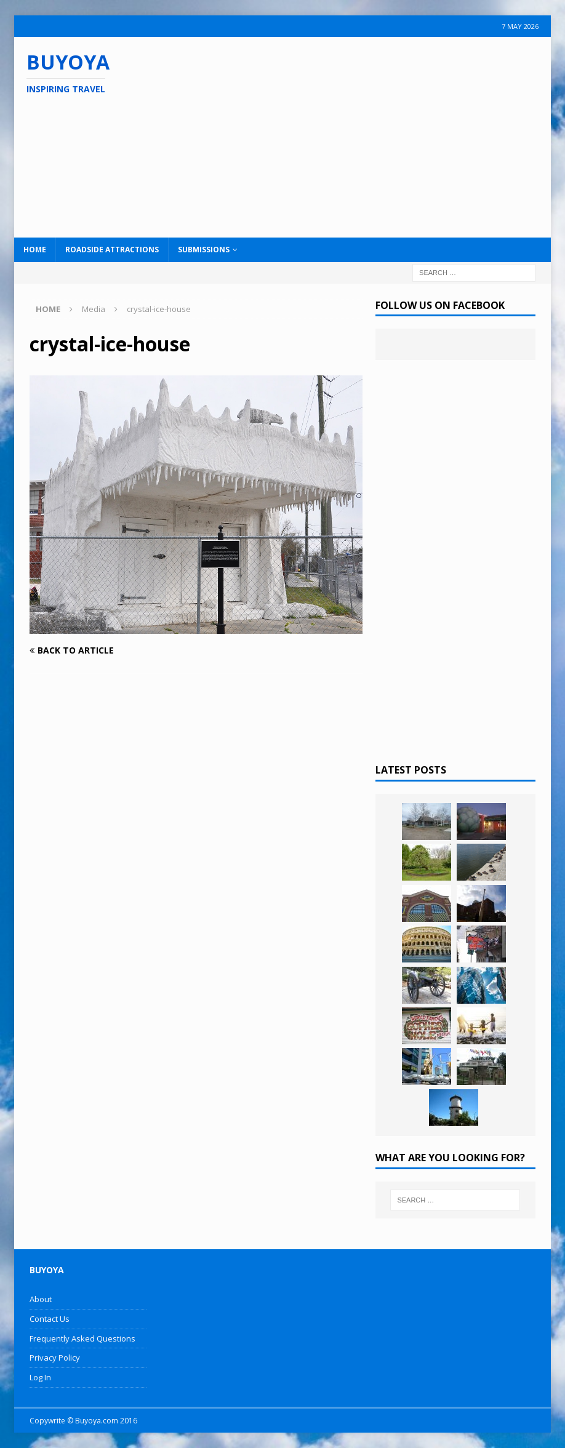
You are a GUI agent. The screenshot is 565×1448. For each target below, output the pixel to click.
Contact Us (50, 1318)
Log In (40, 1377)
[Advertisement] (363, 135)
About (41, 1299)
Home (34, 249)
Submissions (204, 249)
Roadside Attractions (112, 249)
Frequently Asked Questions (82, 1338)
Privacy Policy (55, 1357)
